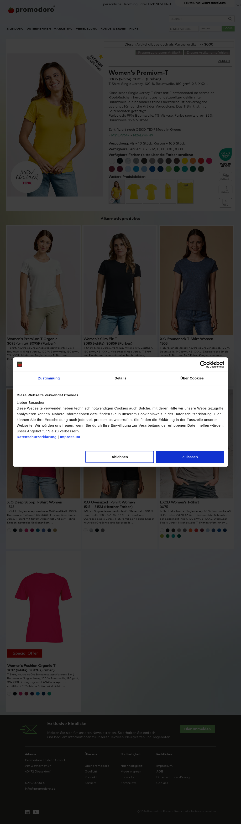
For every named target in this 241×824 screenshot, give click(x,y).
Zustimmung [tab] (49, 378)
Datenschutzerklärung (37, 437)
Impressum (70, 437)
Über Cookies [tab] (192, 378)
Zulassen (190, 457)
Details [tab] (120, 378)
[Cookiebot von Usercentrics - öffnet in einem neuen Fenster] (203, 364)
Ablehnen (120, 457)
